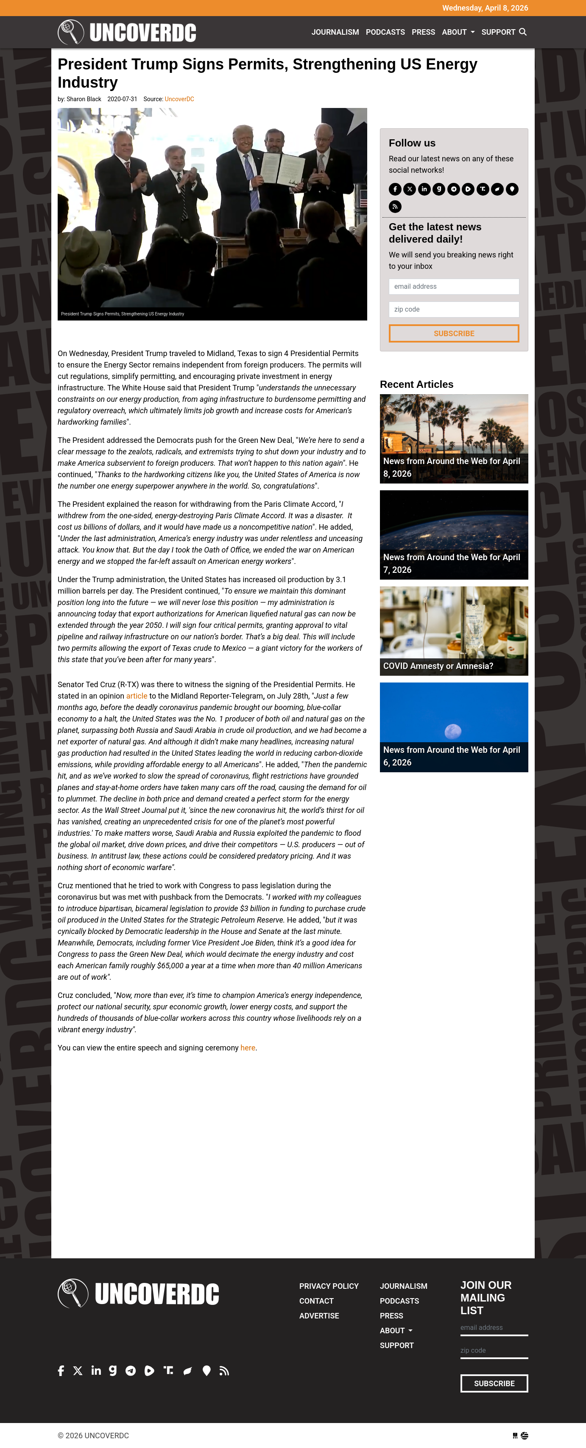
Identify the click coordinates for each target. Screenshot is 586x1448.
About (455, 32)
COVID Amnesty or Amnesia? (438, 666)
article (137, 695)
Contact (316, 1300)
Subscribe (454, 333)
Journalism (335, 32)
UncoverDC (130, 32)
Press (423, 32)
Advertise (319, 1315)
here (247, 1047)
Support (499, 32)
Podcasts (385, 32)
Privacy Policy (329, 1286)
